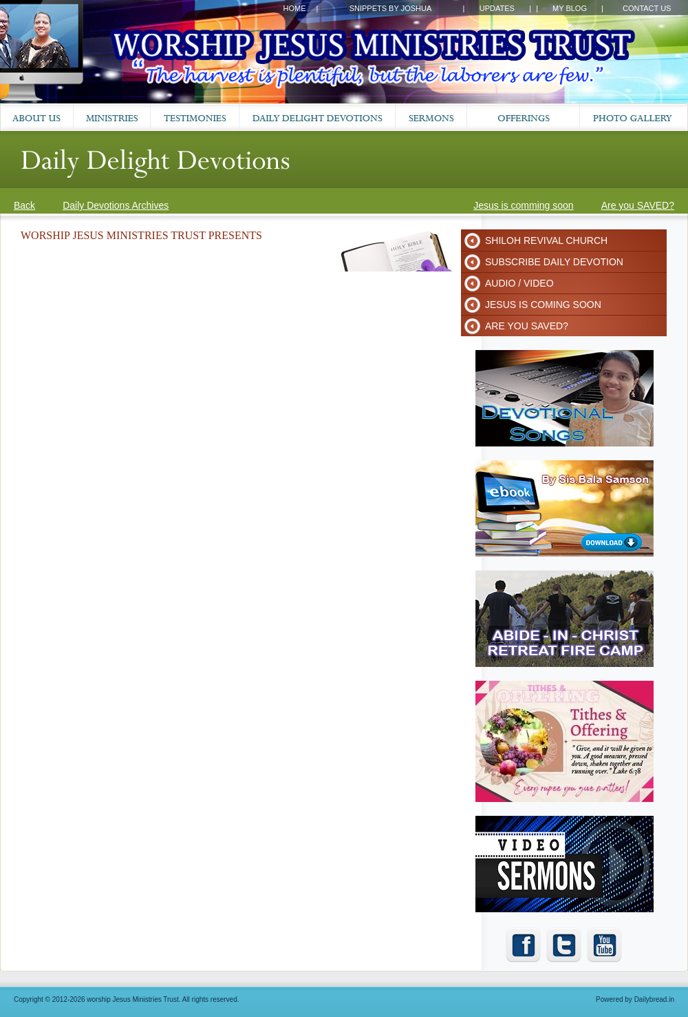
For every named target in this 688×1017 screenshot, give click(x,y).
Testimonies (195, 117)
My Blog (569, 8)
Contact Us (647, 8)
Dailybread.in (654, 999)
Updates (497, 8)
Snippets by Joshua (391, 8)
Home (294, 8)
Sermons (431, 117)
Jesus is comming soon (523, 205)
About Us (37, 117)
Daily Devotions (317, 117)
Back (24, 205)
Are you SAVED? (637, 205)
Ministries (112, 117)
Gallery (634, 117)
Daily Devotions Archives (116, 205)
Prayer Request (523, 117)
